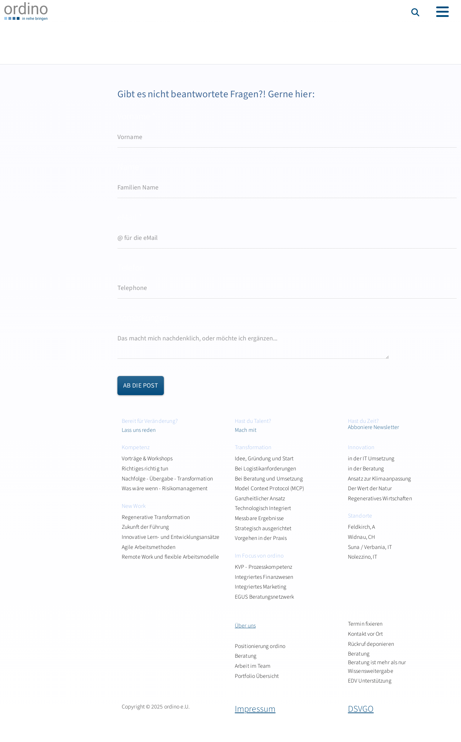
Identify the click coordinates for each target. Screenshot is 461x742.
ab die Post (140, 385)
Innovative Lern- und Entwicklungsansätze (170, 537)
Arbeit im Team (252, 666)
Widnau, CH (361, 537)
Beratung (245, 656)
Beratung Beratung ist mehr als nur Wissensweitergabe (377, 662)
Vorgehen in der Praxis (261, 538)
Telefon (130, 268)
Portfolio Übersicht (257, 676)
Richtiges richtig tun (145, 469)
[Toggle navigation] (442, 11)
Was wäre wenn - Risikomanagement (164, 488)
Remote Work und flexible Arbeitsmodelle (170, 557)
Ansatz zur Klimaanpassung (379, 479)
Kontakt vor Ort (365, 634)
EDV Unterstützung (369, 681)
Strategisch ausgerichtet (263, 528)
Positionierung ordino (260, 646)
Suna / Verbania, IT (370, 547)
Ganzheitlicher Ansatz (260, 498)
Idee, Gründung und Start (264, 458)
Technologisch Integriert (263, 508)
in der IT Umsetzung (371, 458)
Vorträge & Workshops (147, 458)
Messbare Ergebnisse (259, 518)
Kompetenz (135, 447)
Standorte (360, 516)
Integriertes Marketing (260, 587)
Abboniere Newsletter (373, 427)
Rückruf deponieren (371, 644)
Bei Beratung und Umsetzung (269, 479)
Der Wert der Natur (370, 488)
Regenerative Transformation (156, 517)
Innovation (361, 447)
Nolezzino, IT (362, 557)
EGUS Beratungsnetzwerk (264, 597)
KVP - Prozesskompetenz (263, 567)
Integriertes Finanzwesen (264, 577)
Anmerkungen (142, 318)
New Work (134, 506)
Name (128, 167)
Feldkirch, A (361, 527)
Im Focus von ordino (259, 556)
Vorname (136, 116)
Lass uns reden (139, 430)
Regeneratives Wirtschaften (380, 498)
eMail (129, 217)
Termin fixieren (365, 624)
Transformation (253, 447)
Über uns (245, 626)
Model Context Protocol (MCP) (269, 488)
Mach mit (245, 430)
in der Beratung (366, 469)
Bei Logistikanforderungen (265, 469)
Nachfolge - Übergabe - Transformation (167, 479)
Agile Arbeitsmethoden (148, 547)
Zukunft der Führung (145, 527)
